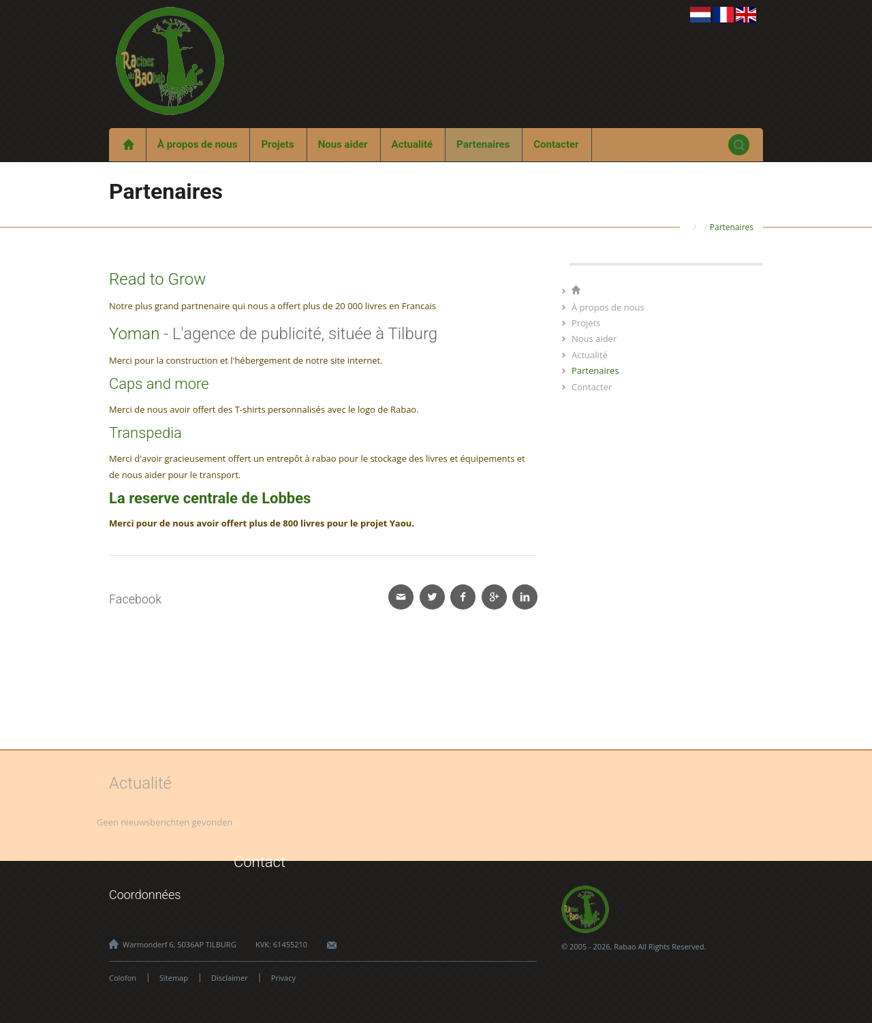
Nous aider (343, 144)
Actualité (412, 144)
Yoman (134, 333)
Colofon (122, 978)
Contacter (555, 144)
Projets (277, 144)
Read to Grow (157, 279)
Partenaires (483, 144)
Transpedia (145, 432)
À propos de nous (197, 144)
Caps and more (159, 383)
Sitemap (173, 978)
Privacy (283, 978)
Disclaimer (229, 978)
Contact (259, 861)
